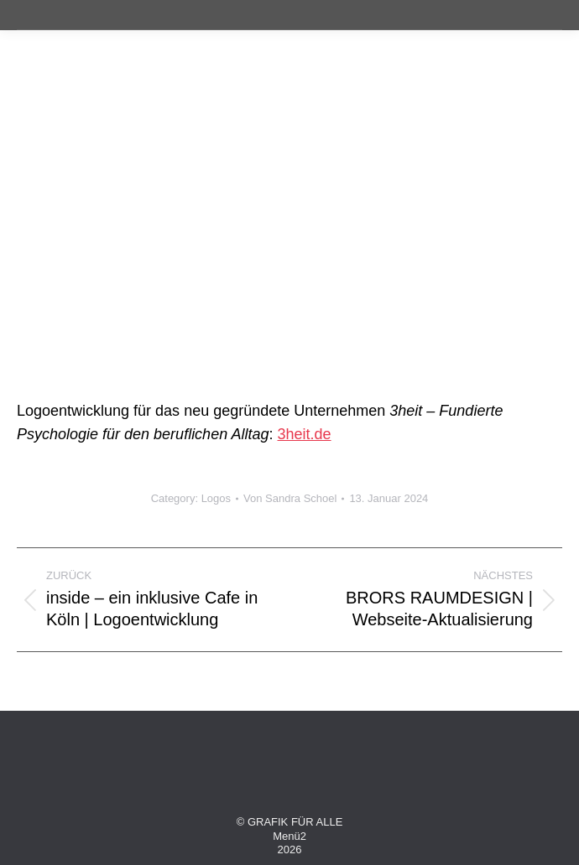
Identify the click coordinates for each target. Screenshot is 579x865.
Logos (216, 498)
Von (289, 498)
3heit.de (304, 434)
